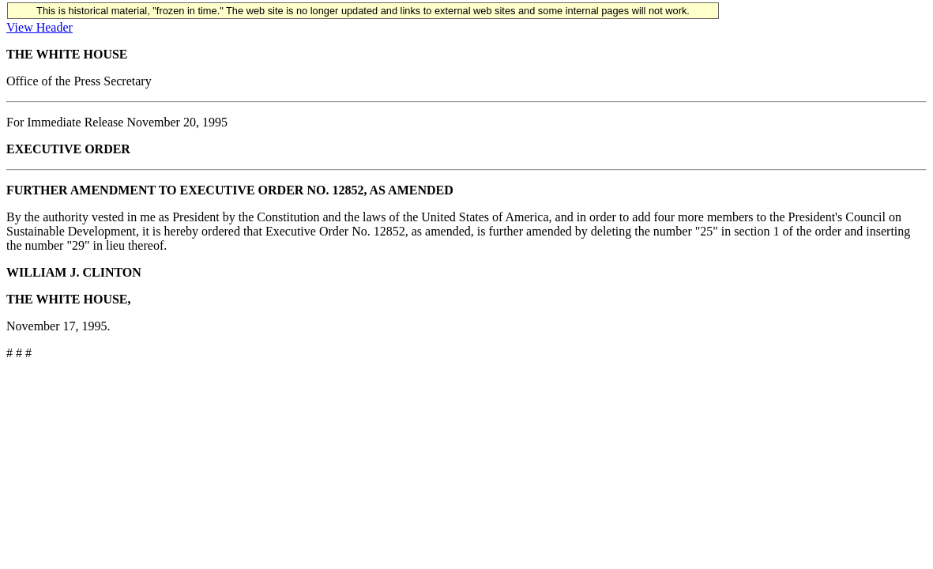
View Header (39, 27)
